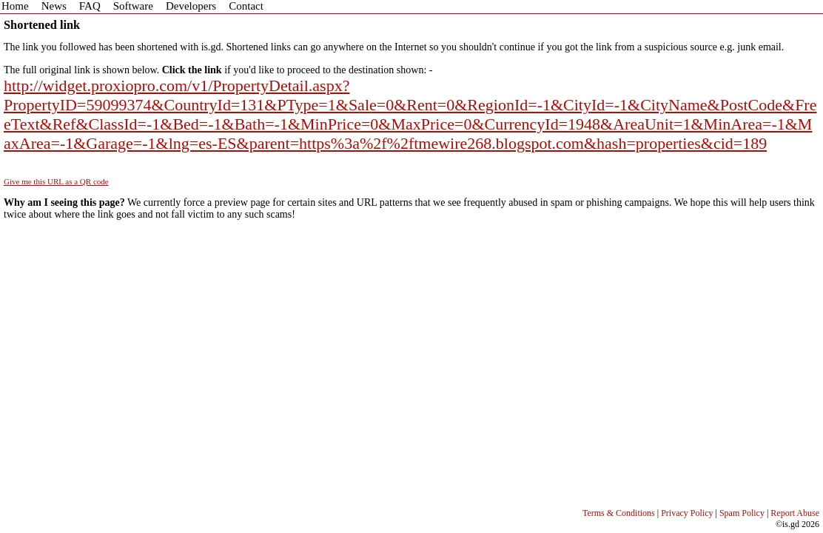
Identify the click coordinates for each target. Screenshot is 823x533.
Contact (246, 6)
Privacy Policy (687, 513)
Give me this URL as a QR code (56, 181)
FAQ (90, 6)
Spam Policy (742, 513)
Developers (191, 6)
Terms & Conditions (618, 513)
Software (133, 6)
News (54, 6)
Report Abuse (794, 513)
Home (15, 6)
